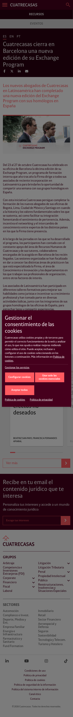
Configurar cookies (19, 377)
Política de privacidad (41, 399)
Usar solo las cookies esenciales (49, 377)
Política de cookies (15, 399)
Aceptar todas (19, 390)
